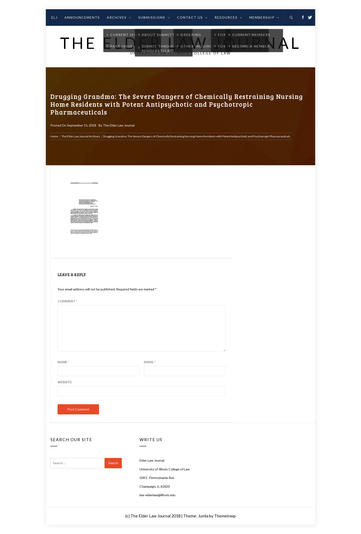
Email (149, 362)
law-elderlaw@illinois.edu (157, 495)
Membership (264, 17)
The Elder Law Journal (180, 42)
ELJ (54, 17)
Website (65, 382)
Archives (119, 17)
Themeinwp (225, 515)
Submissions (154, 17)
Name (63, 362)
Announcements (82, 17)
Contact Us (192, 17)
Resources (228, 17)
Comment (67, 301)
